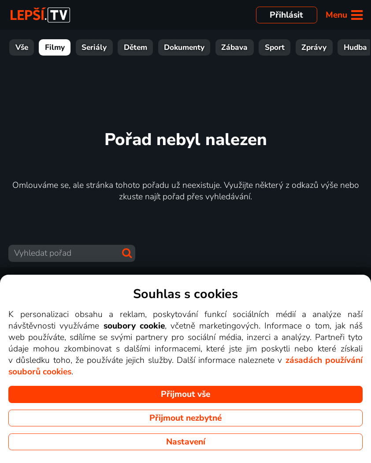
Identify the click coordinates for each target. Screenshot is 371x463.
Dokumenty (184, 47)
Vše (21, 47)
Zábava (234, 47)
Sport (275, 47)
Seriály (94, 47)
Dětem (135, 47)
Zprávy (313, 47)
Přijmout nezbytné (185, 418)
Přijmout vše (185, 394)
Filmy (55, 47)
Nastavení (185, 442)
